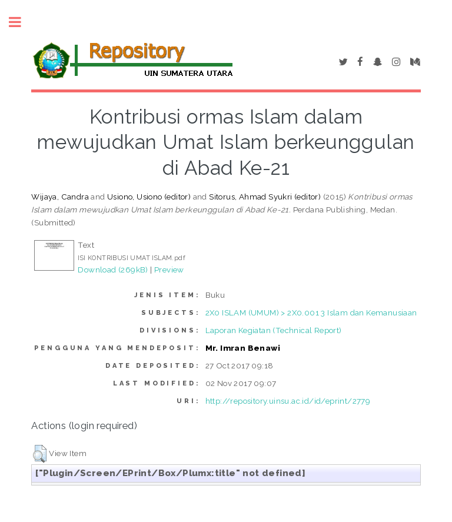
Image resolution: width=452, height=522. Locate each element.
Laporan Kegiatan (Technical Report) (273, 330)
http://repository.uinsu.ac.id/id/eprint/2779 (288, 400)
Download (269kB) (113, 269)
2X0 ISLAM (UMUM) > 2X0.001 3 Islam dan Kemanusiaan (311, 312)
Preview (169, 269)
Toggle (21, 22)
